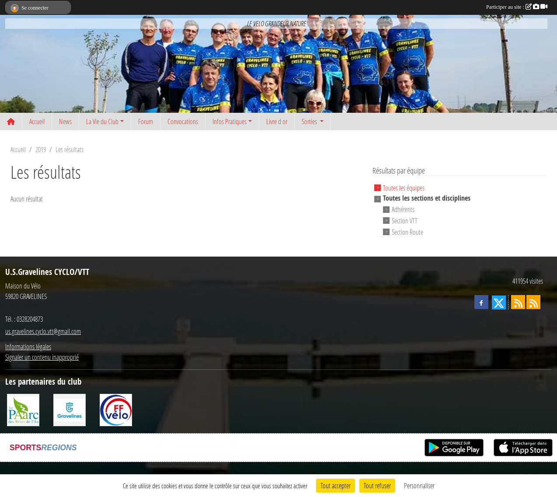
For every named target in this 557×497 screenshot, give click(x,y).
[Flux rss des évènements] (533, 302)
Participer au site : (516, 7)
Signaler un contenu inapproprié (42, 356)
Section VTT (405, 220)
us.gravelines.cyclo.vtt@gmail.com (43, 331)
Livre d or (276, 121)
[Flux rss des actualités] (518, 302)
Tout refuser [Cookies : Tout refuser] (377, 485)
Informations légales (28, 346)
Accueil (37, 121)
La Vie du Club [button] (102, 121)
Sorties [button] (310, 121)
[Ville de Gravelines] (69, 409)
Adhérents (403, 209)
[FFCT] (116, 409)
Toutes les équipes (404, 187)
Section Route (407, 231)
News (65, 121)
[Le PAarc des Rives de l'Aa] (23, 409)
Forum (145, 121)
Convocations (182, 121)
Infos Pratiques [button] (229, 121)
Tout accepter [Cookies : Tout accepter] (335, 485)
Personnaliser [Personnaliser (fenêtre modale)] (419, 485)
